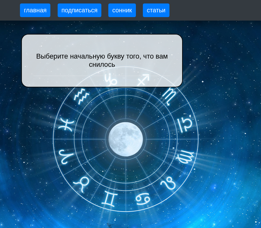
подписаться (79, 10)
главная (35, 10)
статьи (156, 10)
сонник (122, 10)
